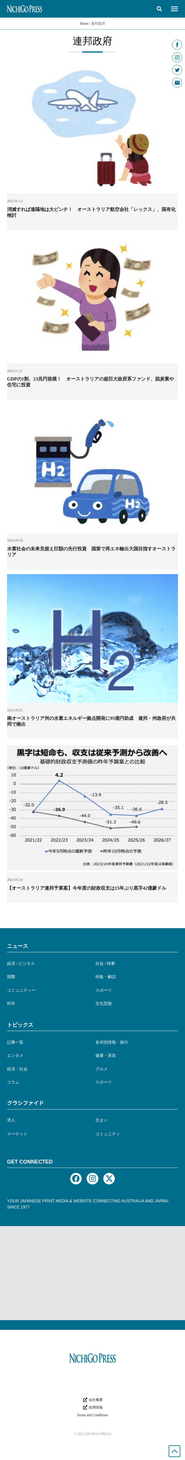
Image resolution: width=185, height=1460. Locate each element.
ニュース (17, 946)
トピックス (20, 1025)
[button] (159, 9)
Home (84, 23)
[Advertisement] (92, 1273)
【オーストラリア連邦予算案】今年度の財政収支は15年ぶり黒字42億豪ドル (86, 888)
